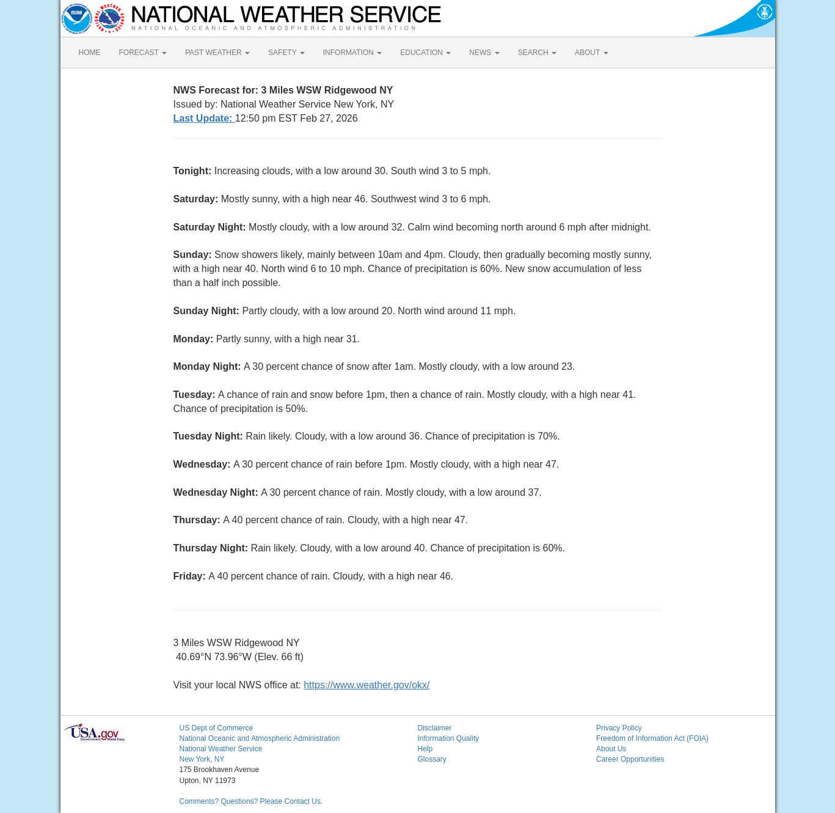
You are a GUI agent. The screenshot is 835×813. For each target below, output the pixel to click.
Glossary (432, 759)
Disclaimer (435, 728)
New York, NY (202, 759)
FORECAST (143, 52)
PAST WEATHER (217, 52)
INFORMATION (352, 52)
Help (425, 749)
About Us (611, 749)
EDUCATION (425, 52)
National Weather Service (221, 749)
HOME (90, 52)
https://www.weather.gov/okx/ (366, 685)
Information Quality (448, 738)
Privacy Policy (619, 728)
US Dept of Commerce (216, 728)
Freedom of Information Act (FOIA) (652, 738)
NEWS (484, 52)
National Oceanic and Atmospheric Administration (260, 738)
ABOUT (591, 52)
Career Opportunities (630, 759)
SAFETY (286, 52)
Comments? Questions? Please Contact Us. (251, 801)
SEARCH (537, 52)
